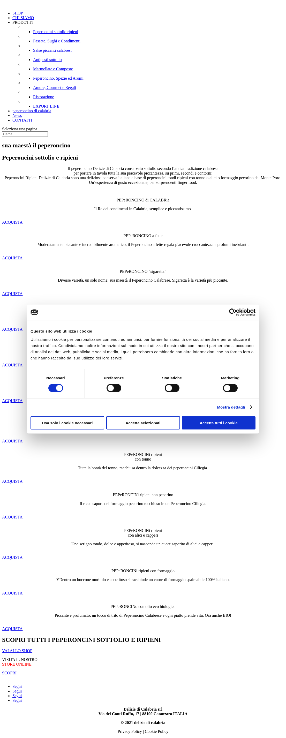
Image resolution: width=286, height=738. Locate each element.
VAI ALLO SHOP (17, 651)
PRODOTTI (22, 22)
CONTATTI (22, 120)
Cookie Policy (156, 731)
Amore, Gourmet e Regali (54, 87)
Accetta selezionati (142, 422)
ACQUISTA (12, 222)
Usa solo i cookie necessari (67, 422)
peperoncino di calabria (31, 111)
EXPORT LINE (46, 106)
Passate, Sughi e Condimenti (56, 41)
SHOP (17, 13)
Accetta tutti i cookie (219, 422)
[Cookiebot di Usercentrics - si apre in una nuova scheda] (232, 312)
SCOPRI (9, 673)
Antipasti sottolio (47, 59)
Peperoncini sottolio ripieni (55, 31)
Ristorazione (43, 97)
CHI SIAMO (23, 18)
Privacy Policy (130, 731)
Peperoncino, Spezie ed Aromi (58, 78)
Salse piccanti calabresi (52, 50)
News (17, 115)
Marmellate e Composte (53, 69)
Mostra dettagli (231, 407)
